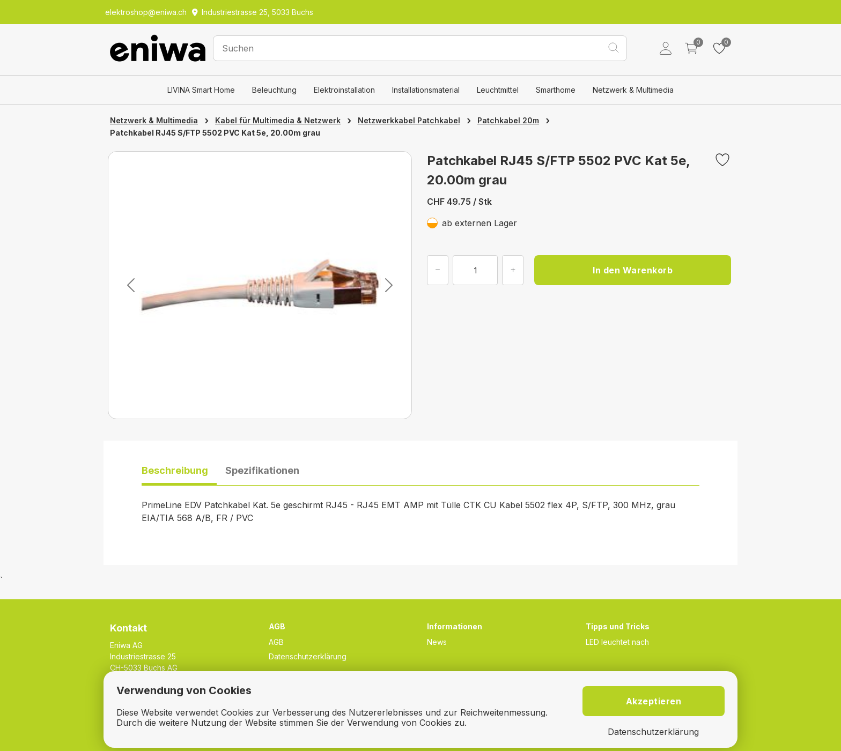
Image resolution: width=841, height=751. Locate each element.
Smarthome (556, 89)
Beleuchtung (274, 89)
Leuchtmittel (498, 89)
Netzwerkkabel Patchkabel (409, 120)
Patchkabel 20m (508, 120)
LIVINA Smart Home (201, 89)
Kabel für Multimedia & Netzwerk (278, 120)
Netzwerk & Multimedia (633, 89)
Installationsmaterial (426, 89)
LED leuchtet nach (617, 641)
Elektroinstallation (344, 89)
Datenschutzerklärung (307, 656)
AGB (276, 641)
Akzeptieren (654, 701)
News (437, 641)
